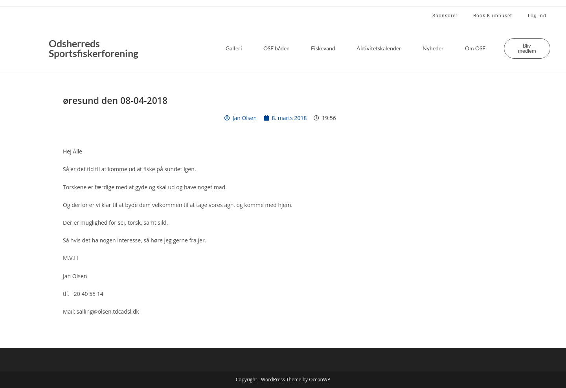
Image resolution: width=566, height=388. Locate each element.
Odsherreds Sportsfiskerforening (93, 48)
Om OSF (475, 48)
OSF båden (276, 48)
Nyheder (433, 48)
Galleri (234, 48)
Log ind (537, 15)
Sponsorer (445, 15)
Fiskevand (323, 48)
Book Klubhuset (492, 15)
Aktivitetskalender (379, 48)
